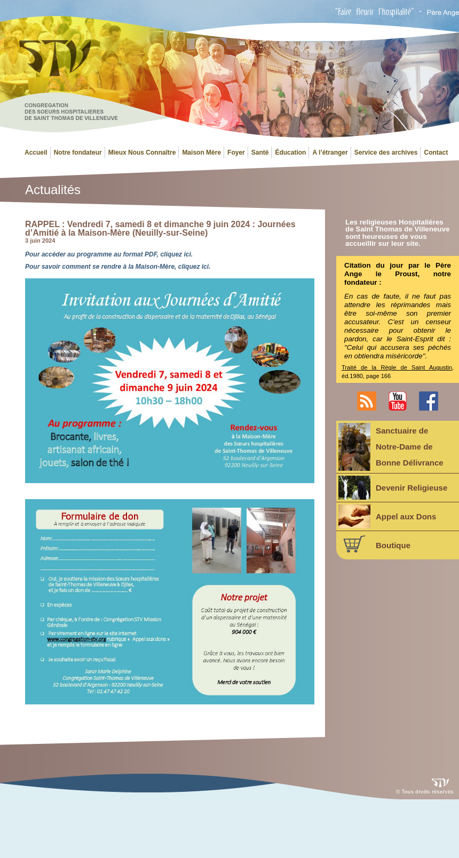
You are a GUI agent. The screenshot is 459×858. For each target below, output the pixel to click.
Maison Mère (201, 152)
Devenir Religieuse (392, 488)
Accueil (36, 152)
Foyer (236, 152)
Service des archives (386, 152)
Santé (260, 152)
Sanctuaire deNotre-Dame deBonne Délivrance (391, 447)
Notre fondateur (78, 152)
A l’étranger (329, 152)
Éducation (290, 152)
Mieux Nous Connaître (142, 152)
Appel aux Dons (387, 516)
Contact (436, 152)
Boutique (374, 544)
